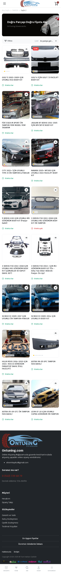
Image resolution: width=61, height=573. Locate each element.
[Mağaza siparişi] (48, 41)
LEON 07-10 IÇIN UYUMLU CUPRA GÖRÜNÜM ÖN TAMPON (45, 412)
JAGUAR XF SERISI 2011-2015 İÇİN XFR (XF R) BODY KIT (44, 124)
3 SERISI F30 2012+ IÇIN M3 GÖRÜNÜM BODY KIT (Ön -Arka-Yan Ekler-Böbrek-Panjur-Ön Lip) (43, 269)
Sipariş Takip (7, 502)
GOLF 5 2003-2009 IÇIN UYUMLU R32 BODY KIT (12, 78)
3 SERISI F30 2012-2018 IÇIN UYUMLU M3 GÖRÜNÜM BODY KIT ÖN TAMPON (44, 220)
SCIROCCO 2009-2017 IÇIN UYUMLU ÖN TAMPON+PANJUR (15, 317)
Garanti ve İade (9, 515)
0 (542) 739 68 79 (12, 475)
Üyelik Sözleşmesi (10, 523)
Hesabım (6, 498)
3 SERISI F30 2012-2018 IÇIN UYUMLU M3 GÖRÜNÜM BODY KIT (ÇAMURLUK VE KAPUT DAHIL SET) (15, 269)
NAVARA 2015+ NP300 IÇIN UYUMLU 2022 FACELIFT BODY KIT (44, 173)
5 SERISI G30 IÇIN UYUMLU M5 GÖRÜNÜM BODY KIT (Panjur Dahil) (16, 220)
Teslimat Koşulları (9, 526)
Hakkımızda (6, 552)
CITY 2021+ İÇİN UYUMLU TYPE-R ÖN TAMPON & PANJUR (15, 171)
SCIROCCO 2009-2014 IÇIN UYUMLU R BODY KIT (43, 317)
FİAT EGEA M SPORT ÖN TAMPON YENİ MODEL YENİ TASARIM (14, 125)
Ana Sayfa (5, 10)
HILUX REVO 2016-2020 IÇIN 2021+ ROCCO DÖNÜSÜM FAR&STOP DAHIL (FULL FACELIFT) (14, 365)
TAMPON (15, 10)
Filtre (8, 41)
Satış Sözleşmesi (10, 519)
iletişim (16, 552)
